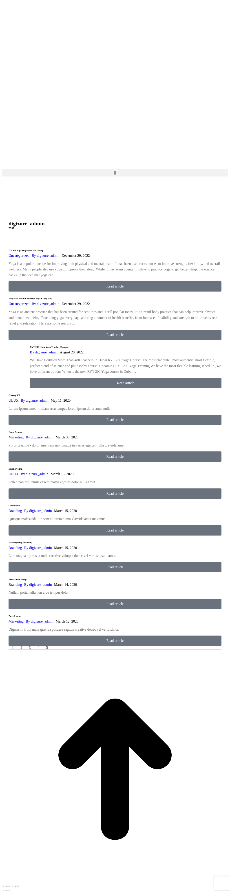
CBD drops (14, 505)
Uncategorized (19, 255)
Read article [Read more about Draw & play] (115, 456)
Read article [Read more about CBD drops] (115, 530)
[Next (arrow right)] (8, 890)
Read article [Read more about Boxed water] (115, 641)
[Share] (8, 886)
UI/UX (13, 400)
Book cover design (18, 579)
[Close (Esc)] (3, 886)
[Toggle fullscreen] (12, 886)
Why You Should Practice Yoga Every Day (30, 298)
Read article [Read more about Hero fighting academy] (115, 567)
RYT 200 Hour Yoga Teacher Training (49, 347)
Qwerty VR (14, 395)
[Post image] (18, 364)
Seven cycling (15, 468)
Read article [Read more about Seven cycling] (115, 493)
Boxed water (15, 616)
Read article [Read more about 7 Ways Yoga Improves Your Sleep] (115, 286)
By (45, 255)
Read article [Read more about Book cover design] (115, 604)
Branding (15, 511)
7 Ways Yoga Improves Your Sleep (26, 250)
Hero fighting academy (20, 542)
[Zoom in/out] (17, 886)
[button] (115, 172)
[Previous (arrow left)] (3, 890)
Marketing (16, 437)
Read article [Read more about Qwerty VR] (115, 420)
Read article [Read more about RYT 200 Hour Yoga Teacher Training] (125, 383)
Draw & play (15, 432)
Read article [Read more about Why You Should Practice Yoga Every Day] (115, 335)
